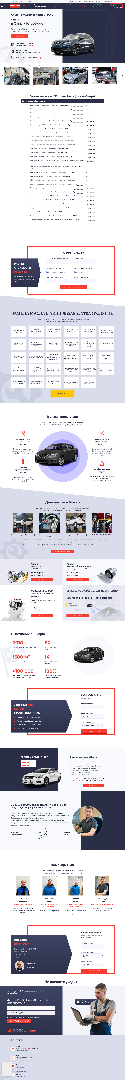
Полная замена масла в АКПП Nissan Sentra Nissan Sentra (49, 200)
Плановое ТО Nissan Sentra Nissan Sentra (43, 212)
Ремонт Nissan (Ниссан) (11, 65)
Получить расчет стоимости (73, 287)
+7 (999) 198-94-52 (116, 7)
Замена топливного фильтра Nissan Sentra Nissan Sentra (48, 172)
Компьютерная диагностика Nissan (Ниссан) (49, 535)
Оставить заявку (90, 105)
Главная (15, 1)
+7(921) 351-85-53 (70, 5)
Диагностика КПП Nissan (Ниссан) (102, 535)
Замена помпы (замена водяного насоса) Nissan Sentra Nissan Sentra (53, 166)
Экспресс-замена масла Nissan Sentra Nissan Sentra (47, 208)
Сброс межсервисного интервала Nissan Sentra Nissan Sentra (50, 180)
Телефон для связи (81, 278)
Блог (22, 1)
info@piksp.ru (20, 1067)
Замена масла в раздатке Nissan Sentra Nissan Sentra (47, 133)
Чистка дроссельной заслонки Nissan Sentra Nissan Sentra (49, 192)
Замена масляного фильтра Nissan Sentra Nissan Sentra (48, 113)
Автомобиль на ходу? (54, 268)
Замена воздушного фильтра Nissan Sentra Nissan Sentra (49, 117)
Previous (3, 76)
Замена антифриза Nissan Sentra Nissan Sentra (45, 204)
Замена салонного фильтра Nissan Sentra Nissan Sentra (48, 121)
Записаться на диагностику (62, 551)
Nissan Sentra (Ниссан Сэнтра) (30, 65)
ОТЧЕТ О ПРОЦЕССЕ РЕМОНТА (94, 785)
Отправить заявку (94, 731)
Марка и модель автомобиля (57, 258)
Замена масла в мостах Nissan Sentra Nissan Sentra (47, 137)
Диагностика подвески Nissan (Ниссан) (23, 535)
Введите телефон (87, 704)
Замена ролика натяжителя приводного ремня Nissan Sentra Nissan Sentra (55, 160)
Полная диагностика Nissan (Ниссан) (76, 535)
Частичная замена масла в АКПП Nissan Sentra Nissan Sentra (50, 196)
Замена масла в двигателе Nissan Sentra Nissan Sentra (48, 109)
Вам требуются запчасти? (83, 268)
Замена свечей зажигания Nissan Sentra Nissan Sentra (48, 176)
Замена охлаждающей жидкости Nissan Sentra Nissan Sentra (50, 145)
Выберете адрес (87, 722)
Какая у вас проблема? (54, 278)
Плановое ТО (98, 1)
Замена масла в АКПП (75, 1)
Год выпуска (78, 258)
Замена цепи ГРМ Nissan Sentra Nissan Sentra (45, 152)
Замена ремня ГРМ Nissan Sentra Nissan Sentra (45, 148)
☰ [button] (2, 5)
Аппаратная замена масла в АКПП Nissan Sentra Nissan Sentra (50, 216)
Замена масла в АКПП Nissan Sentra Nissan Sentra (46, 105)
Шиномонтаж (108, 1)
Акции (29, 1)
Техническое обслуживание (34, 101)
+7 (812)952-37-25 (96, 5)
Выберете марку (87, 713)
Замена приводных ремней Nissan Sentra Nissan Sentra (48, 156)
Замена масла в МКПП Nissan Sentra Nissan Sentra (46, 129)
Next (122, 76)
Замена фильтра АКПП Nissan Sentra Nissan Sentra (46, 125)
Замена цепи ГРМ (88, 1)
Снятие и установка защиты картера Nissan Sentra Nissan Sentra (51, 220)
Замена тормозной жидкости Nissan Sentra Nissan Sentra (49, 141)
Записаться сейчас (19, 36)
